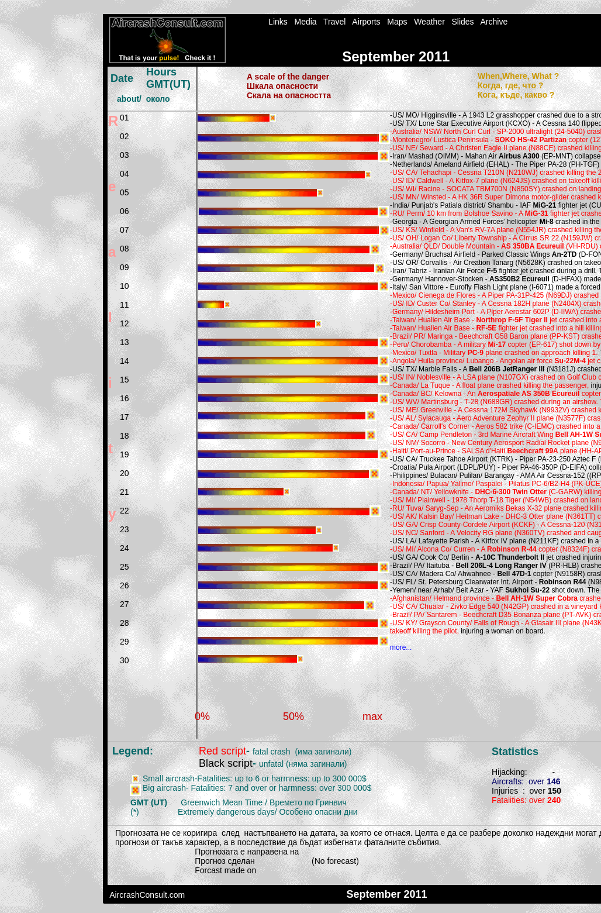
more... (401, 647)
